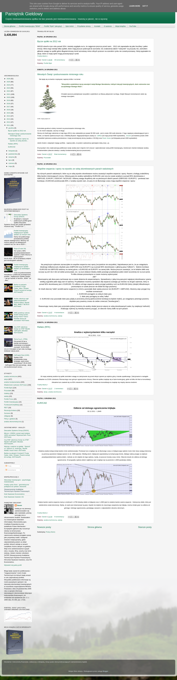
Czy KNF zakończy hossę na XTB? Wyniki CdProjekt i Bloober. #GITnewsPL (22, 330)
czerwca (11, 163)
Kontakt (97, 26)
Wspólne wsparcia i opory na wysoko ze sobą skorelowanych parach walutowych (75, 169)
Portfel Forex (8, 399)
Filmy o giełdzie (9, 419)
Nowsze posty (44, 527)
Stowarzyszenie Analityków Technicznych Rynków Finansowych (17, 490)
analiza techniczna (50, 316)
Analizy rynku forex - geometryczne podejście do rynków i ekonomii (16, 485)
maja (10, 166)
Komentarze (11, 470)
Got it (145, 6)
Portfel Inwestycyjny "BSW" (29, 26)
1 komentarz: (59, 388)
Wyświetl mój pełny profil (13, 565)
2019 (9, 100)
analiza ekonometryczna (12, 421)
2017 (9, 107)
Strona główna (9, 26)
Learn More (134, 6)
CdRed (99, 136)
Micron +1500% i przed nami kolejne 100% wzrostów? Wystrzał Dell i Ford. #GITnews (17, 435)
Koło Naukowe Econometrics (14, 494)
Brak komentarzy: (60, 154)
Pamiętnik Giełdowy (24, 13)
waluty (60, 316)
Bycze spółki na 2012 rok (49, 41)
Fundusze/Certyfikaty (11, 405)
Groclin (128, 136)
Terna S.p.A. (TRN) (20, 339)
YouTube (132, 26)
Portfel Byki (48, 63)
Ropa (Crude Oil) (20, 248)
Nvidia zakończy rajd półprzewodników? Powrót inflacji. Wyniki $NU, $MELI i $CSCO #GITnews (21, 302)
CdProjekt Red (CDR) (21, 355)
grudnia (11, 128)
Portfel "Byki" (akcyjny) (53, 26)
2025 (9, 82)
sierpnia (11, 157)
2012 (9, 122)
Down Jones (106, 138)
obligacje (7, 416)
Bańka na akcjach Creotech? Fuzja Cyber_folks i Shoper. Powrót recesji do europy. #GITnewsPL (23, 288)
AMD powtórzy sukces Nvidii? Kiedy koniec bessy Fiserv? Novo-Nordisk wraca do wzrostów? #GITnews (22, 316)
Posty (8, 466)
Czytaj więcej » (42, 56)
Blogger (105, 671)
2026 (9, 79)
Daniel (19, 505)
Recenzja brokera (10, 410)
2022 (9, 91)
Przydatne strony (84, 26)
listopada (11, 151)
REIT (6, 407)
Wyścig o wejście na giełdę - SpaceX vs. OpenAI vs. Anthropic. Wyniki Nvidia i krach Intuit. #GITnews (17, 448)
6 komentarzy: (59, 517)
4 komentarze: (59, 312)
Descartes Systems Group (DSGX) (20, 216)
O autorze (108, 26)
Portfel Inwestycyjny (11, 402)
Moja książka (120, 26)
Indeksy (7, 393)
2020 (9, 97)
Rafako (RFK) (43, 327)
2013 (9, 119)
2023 (9, 88)
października (13, 154)
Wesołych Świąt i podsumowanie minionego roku (60, 74)
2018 (9, 103)
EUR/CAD (42, 403)
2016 (9, 110)
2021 (9, 94)
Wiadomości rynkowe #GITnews (15, 385)
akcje (46, 392)
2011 (9, 125)
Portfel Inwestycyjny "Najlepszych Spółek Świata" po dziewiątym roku (22, 267)
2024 (9, 85)
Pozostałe (47, 157)
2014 (9, 116)
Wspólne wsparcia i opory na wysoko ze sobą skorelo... (18, 139)
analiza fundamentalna (12, 382)
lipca (10, 160)
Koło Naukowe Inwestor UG (14, 497)
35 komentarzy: (60, 60)
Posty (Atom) (50, 532)
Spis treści (69, 26)
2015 (9, 113)
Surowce (7, 413)
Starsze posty (145, 527)
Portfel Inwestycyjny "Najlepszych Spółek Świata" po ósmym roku (22, 232)
